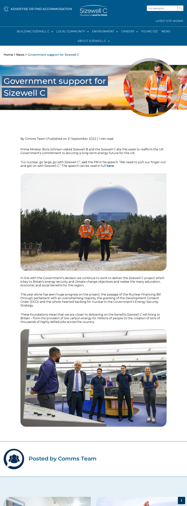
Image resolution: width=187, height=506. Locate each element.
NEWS (165, 31)
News (20, 54)
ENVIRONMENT (103, 31)
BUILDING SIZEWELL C (33, 31)
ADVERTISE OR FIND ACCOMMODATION (38, 9)
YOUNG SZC (149, 31)
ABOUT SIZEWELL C (92, 41)
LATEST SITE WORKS (169, 21)
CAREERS (128, 31)
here (110, 166)
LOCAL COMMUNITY (71, 31)
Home (8, 54)
